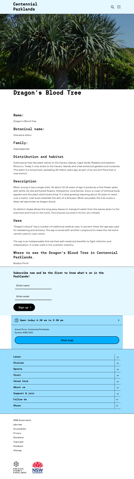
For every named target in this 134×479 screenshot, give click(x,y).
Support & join (23, 393)
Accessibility (19, 428)
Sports (17, 369)
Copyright (18, 441)
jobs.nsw (17, 424)
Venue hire (20, 381)
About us (19, 387)
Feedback (18, 446)
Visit (17, 375)
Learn (17, 357)
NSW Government (22, 420)
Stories (18, 363)
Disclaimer (18, 437)
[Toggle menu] (119, 7)
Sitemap (17, 450)
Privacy (17, 433)
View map (67, 340)
